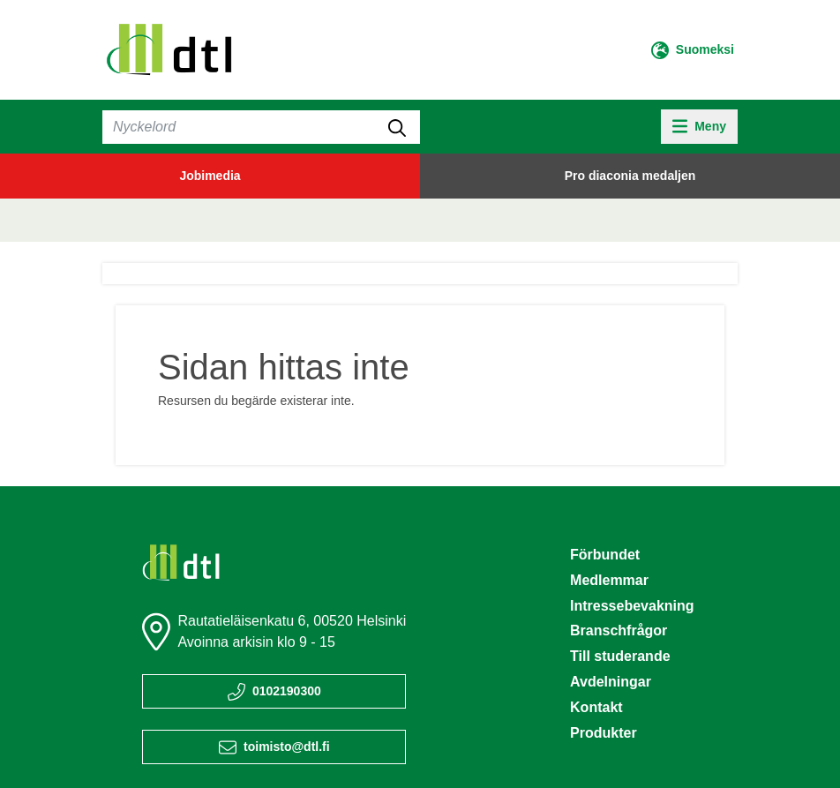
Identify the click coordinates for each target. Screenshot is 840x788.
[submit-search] (397, 127)
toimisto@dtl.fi (287, 746)
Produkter (603, 732)
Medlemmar (609, 580)
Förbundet (605, 554)
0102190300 (286, 691)
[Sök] (261, 127)
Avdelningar (610, 681)
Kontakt (596, 707)
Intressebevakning (632, 605)
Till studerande (620, 656)
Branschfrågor (618, 630)
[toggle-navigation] (699, 126)
